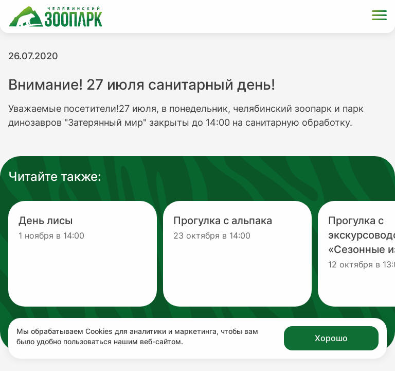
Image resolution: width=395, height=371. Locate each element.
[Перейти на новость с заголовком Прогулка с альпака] (237, 254)
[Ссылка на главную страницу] (55, 16)
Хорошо (331, 338)
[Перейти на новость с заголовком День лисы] (82, 254)
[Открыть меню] (379, 16)
